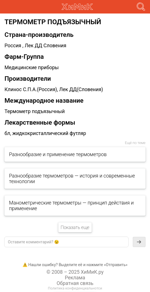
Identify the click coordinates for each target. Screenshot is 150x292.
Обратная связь (75, 283)
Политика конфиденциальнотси (75, 288)
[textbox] (66, 242)
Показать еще (75, 227)
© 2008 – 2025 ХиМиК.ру (75, 272)
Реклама (75, 277)
